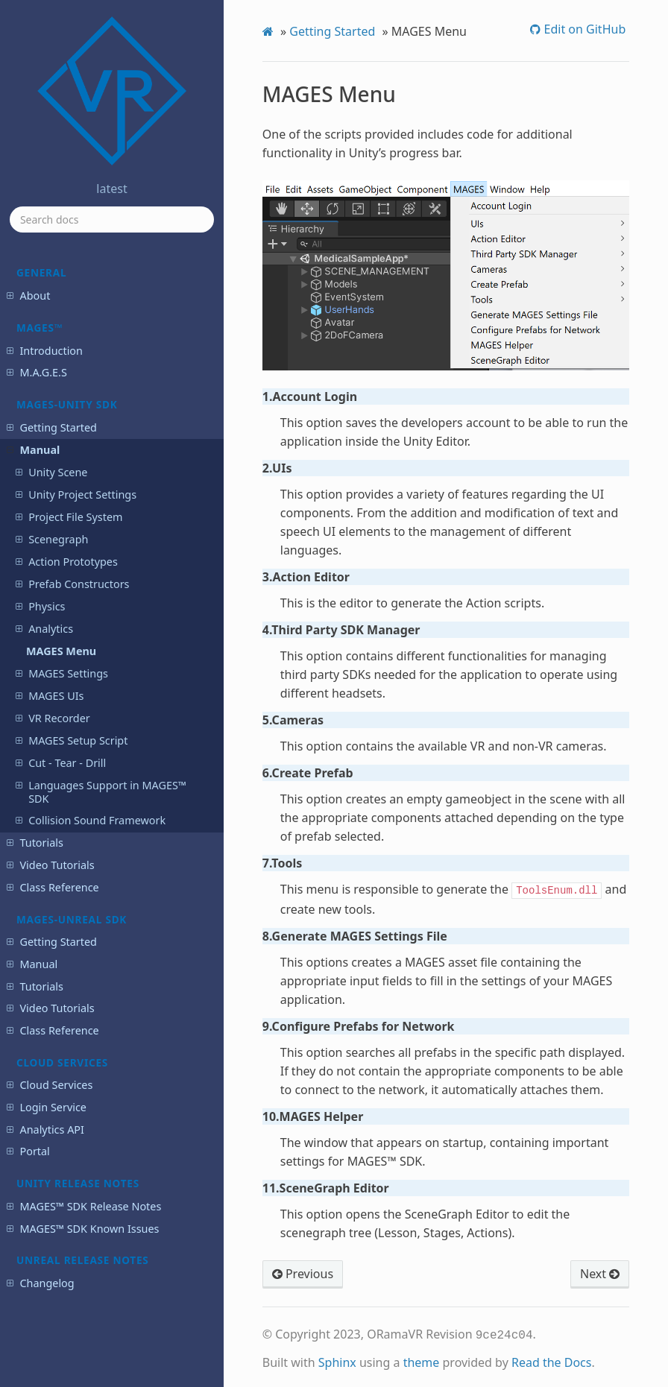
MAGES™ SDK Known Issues (83, 1229)
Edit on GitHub (583, 29)
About (28, 295)
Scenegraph (52, 539)
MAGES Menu (61, 651)
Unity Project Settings (76, 494)
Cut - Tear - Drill (61, 763)
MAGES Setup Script (71, 740)
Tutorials (35, 842)
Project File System (69, 517)
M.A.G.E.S (36, 372)
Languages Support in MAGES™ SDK (101, 792)
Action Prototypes (67, 562)
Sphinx (337, 1359)
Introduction (45, 351)
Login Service (46, 1107)
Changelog (40, 1283)
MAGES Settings (62, 673)
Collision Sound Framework (91, 820)
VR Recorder (53, 718)
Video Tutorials (50, 865)
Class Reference (52, 887)
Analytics (44, 629)
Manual (33, 450)
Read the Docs (551, 1359)
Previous (302, 1272)
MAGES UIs (50, 696)
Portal (28, 1151)
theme (421, 1359)
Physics (40, 606)
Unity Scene (51, 472)
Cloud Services (49, 1085)
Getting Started (51, 427)
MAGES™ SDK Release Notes (84, 1206)
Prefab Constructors (72, 584)
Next (600, 1272)
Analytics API (45, 1129)
